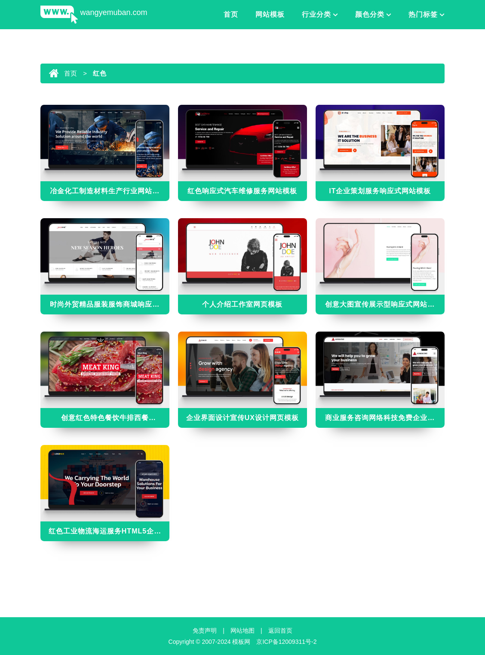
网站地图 (242, 630)
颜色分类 (369, 14)
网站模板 (270, 14)
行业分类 (316, 14)
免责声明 (205, 630)
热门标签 (423, 14)
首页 (231, 14)
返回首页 (280, 630)
